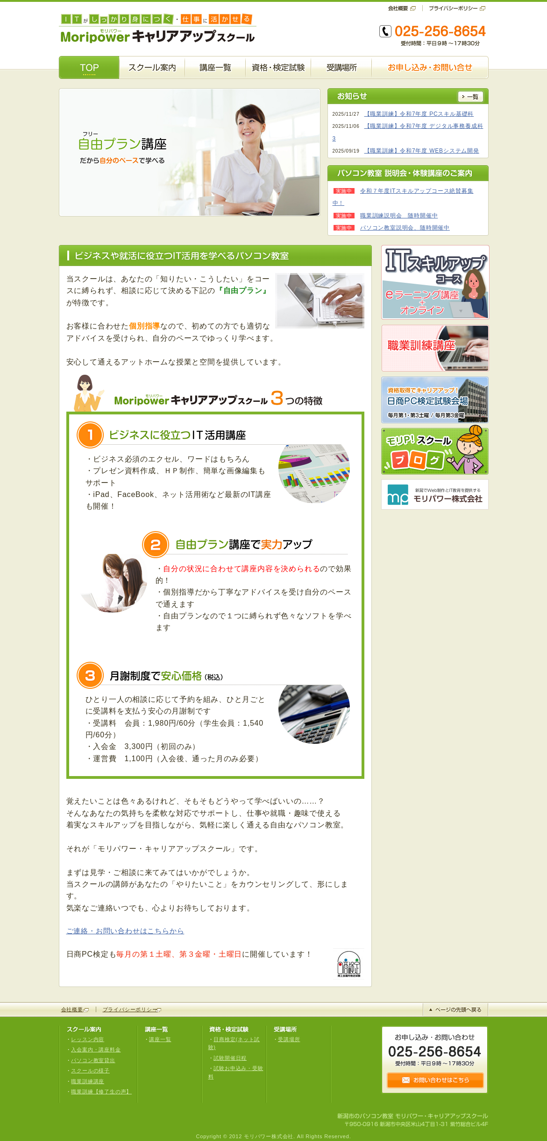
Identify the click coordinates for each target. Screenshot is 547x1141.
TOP (89, 67)
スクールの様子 (90, 1070)
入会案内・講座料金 (96, 1049)
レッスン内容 (87, 1039)
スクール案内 (152, 67)
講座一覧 (215, 67)
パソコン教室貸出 (93, 1060)
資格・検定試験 (278, 67)
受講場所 (341, 67)
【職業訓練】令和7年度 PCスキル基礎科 (419, 114)
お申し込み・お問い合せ (430, 67)
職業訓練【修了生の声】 (101, 1091)
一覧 (470, 97)
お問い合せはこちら (435, 1080)
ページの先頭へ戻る (456, 1009)
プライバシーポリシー (454, 8)
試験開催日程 (230, 1058)
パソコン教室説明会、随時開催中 (405, 227)
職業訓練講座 (87, 1081)
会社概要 (405, 8)
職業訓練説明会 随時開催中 (399, 215)
